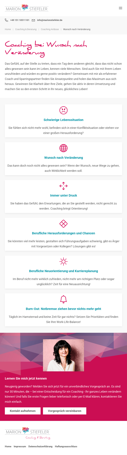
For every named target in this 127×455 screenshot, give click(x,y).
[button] (120, 8)
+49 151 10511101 (17, 20)
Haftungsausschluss (66, 446)
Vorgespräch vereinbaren (64, 411)
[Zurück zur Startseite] (26, 8)
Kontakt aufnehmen (23, 411)
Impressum (20, 446)
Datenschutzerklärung (40, 446)
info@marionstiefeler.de (47, 20)
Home (8, 446)
